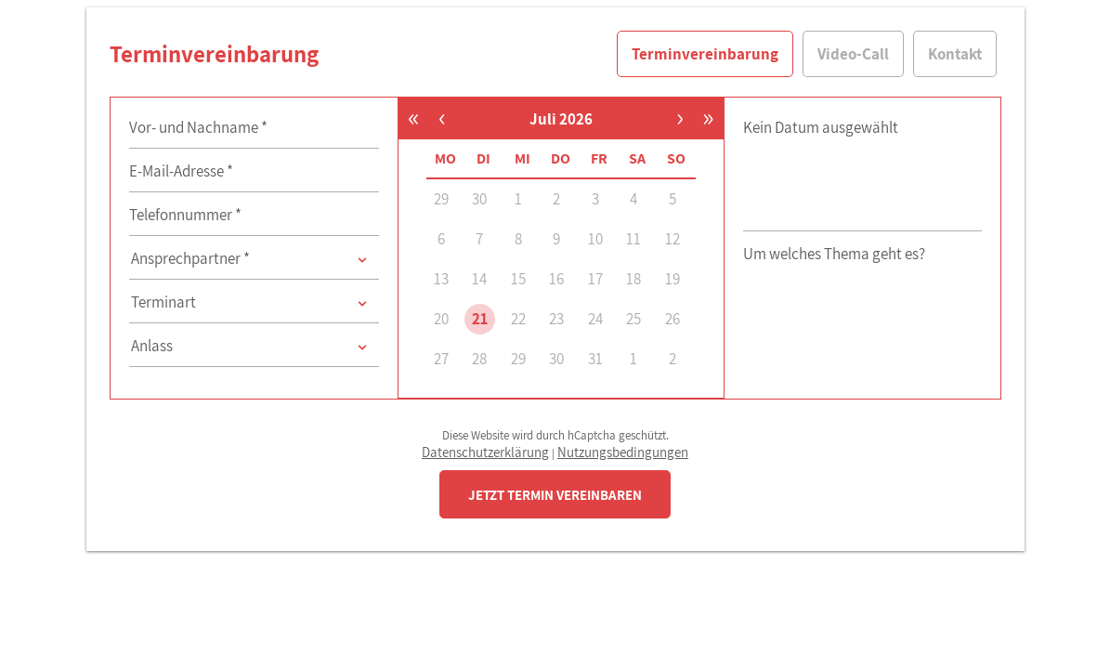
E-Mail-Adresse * (181, 171)
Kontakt (955, 54)
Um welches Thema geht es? (834, 253)
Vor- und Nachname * (198, 127)
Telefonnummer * (185, 214)
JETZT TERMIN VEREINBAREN (555, 495)
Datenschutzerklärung (485, 452)
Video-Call (853, 54)
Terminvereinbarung (705, 54)
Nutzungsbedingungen (622, 452)
